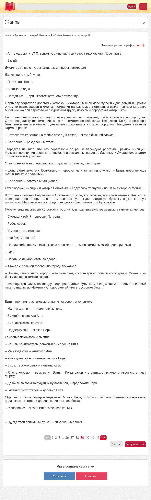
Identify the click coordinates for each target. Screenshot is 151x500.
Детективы (20, 35)
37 (72, 437)
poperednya (47, 437)
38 (77, 437)
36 (67, 437)
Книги (8, 35)
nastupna (103, 437)
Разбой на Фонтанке (62, 35)
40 (87, 437)
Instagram (91, 476)
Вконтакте (59, 476)
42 (97, 437)
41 (92, 437)
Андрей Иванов (38, 35)
